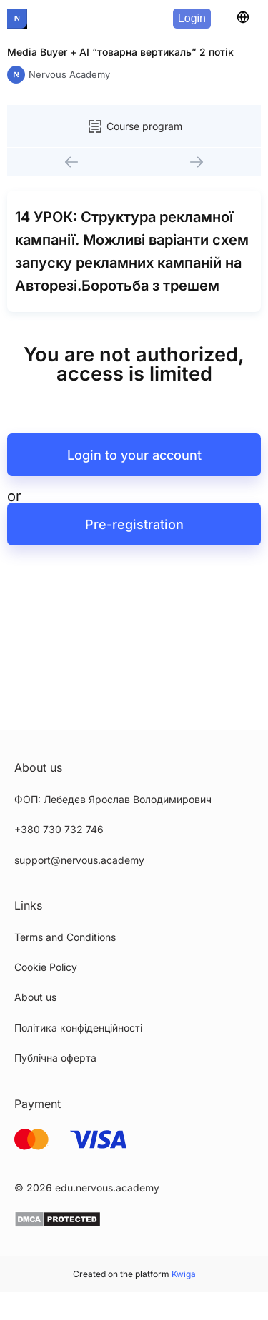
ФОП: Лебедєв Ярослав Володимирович (113, 799)
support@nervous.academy (79, 860)
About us (35, 997)
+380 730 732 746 (59, 829)
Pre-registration (134, 524)
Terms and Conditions (65, 937)
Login (192, 18)
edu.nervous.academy (107, 1188)
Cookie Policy (45, 967)
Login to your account (134, 455)
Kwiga (184, 1274)
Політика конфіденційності (78, 1028)
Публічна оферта (55, 1058)
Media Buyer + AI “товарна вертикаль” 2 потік (120, 52)
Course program (134, 126)
